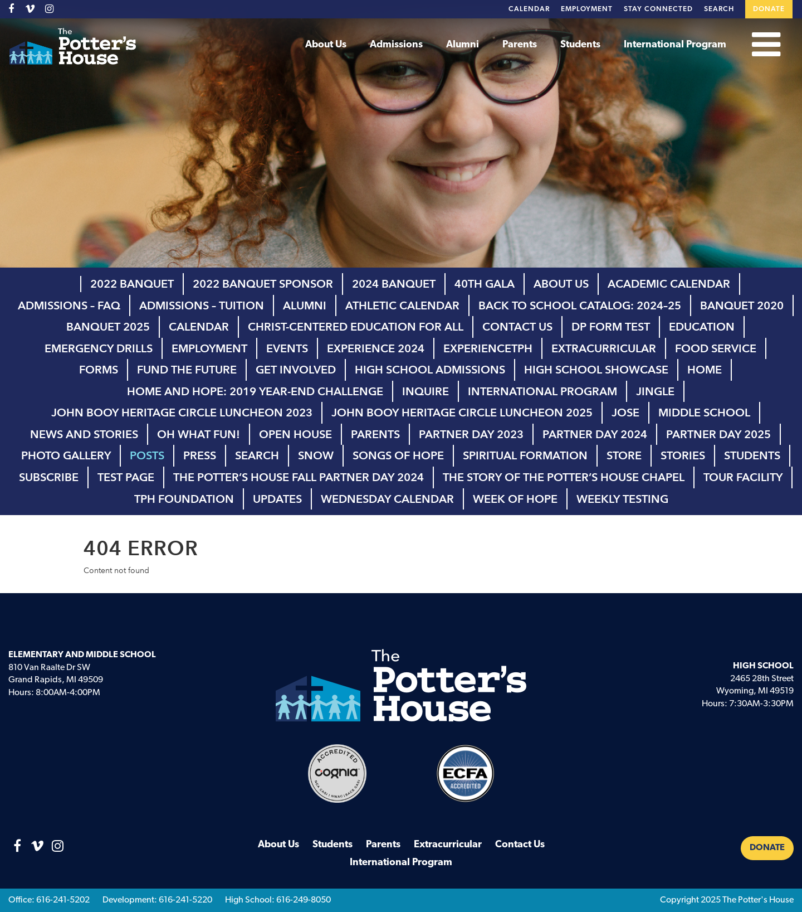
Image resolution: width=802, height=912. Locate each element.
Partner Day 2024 (594, 434)
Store (624, 455)
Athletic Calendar (402, 305)
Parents (519, 45)
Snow (316, 455)
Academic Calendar (669, 283)
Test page (125, 477)
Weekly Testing (622, 499)
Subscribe (49, 477)
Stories (683, 455)
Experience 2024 (375, 348)
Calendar (529, 9)
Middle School (704, 412)
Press (199, 455)
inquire (425, 391)
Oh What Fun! (198, 434)
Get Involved (296, 369)
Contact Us (517, 326)
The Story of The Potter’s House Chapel (563, 477)
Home (704, 369)
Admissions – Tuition (201, 305)
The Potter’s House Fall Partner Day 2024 (298, 477)
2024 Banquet (394, 283)
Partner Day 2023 (471, 434)
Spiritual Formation (525, 455)
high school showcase (596, 369)
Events (287, 348)
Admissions (396, 45)
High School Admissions (430, 369)
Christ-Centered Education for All (355, 326)
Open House (295, 434)
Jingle (655, 391)
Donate (769, 9)
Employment (587, 9)
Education (702, 326)
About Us (325, 45)
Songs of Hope (398, 455)
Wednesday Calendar (387, 499)
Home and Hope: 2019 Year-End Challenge (255, 391)
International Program (675, 45)
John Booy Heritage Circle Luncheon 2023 (181, 412)
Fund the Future (187, 369)
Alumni (462, 45)
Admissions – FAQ (69, 305)
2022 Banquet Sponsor (263, 283)
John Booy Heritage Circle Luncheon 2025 (462, 412)
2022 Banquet (132, 283)
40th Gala (484, 283)
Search (719, 9)
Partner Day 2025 (718, 434)
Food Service (715, 348)
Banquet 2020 (742, 305)
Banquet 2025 (108, 326)
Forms (98, 369)
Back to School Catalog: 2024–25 (579, 305)
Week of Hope (515, 499)
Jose (625, 412)
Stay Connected (658, 9)
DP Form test (610, 326)
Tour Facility (743, 477)
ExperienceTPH (487, 348)
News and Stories (84, 434)
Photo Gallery (66, 455)
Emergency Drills (99, 348)
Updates (277, 499)
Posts (147, 455)
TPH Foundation (184, 499)
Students (580, 45)
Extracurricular (603, 348)
